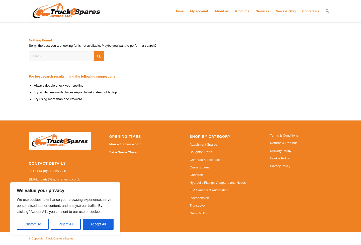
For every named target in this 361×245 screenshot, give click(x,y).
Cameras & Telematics (206, 160)
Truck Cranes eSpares (59, 238)
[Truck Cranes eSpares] (66, 11)
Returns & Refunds (284, 143)
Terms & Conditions (284, 135)
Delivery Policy (280, 151)
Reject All (65, 224)
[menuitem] (179, 11)
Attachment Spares (203, 144)
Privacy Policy (280, 166)
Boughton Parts (201, 152)
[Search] (327, 11)
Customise (33, 224)
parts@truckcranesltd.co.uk (60, 179)
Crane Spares (200, 167)
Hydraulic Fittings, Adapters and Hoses (218, 183)
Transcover (198, 205)
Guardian (196, 175)
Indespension (199, 198)
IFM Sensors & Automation (209, 190)
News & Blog (199, 213)
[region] (65, 208)
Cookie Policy (280, 158)
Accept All (98, 224)
